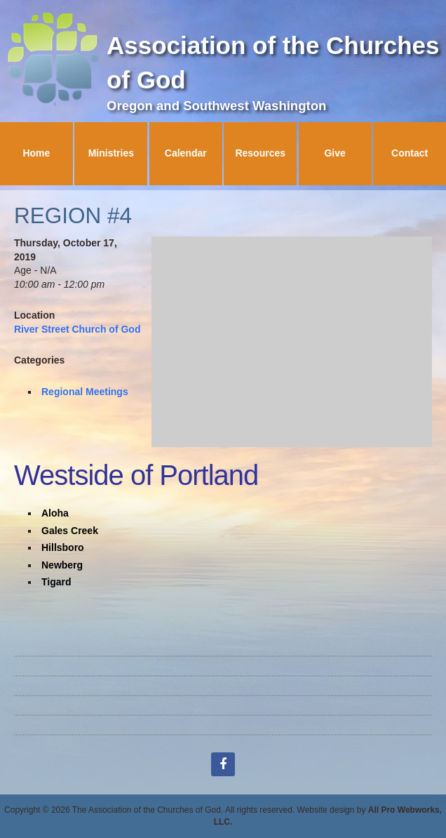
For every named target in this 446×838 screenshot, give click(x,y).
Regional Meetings (84, 391)
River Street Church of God (77, 329)
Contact (409, 153)
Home (36, 153)
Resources (260, 153)
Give (334, 153)
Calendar (186, 153)
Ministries (111, 153)
